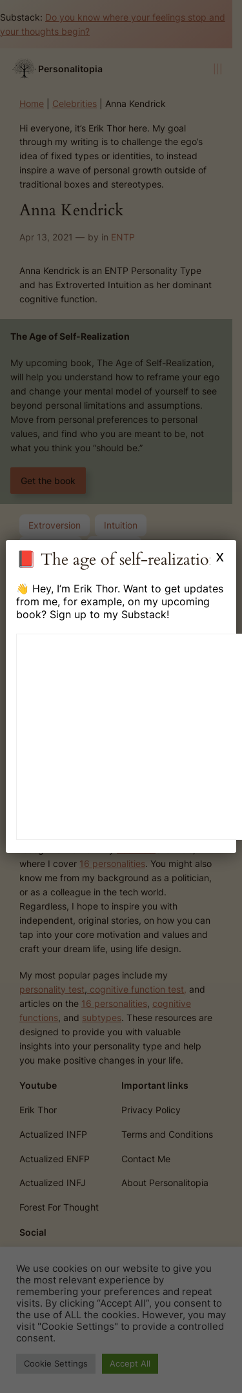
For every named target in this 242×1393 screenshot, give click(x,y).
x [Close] (220, 556)
